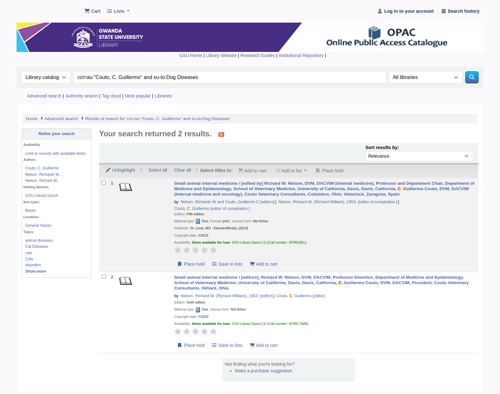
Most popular (138, 95)
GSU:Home (191, 55)
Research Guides (258, 55)
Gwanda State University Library (43, 9)
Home (31, 118)
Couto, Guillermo (212, 208)
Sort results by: (382, 147)
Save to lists (226, 264)
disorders (33, 265)
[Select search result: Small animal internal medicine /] (104, 183)
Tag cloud (111, 95)
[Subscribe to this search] (221, 134)
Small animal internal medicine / (324, 189)
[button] (92, 11)
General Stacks (38, 225)
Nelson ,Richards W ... (44, 174)
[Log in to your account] (405, 11)
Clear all (182, 170)
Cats (29, 259)
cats (28, 253)
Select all (157, 170)
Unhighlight (120, 170)
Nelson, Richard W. (41, 180)
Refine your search (57, 134)
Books (30, 210)
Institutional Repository (302, 55)
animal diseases (39, 240)
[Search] (472, 77)
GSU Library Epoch (41, 195)
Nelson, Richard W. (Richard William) (337, 202)
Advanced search (44, 95)
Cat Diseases (36, 246)
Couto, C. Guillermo (42, 168)
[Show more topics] (35, 271)
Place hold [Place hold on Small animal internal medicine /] (191, 264)
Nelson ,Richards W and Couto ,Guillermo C (227, 202)
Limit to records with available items (55, 153)
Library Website (222, 55)
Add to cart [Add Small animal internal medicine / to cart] (263, 264)
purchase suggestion (271, 370)
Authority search (82, 95)
